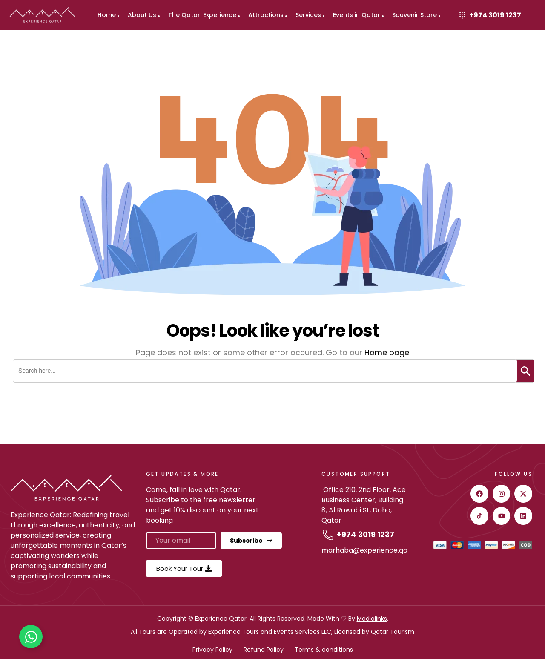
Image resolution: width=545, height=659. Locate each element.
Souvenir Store (414, 15)
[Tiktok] (479, 516)
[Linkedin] (523, 516)
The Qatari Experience (202, 15)
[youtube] (502, 516)
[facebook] (479, 494)
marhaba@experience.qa (364, 550)
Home (107, 15)
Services (308, 15)
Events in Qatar (356, 15)
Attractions (266, 15)
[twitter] (523, 494)
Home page (386, 352)
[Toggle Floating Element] (31, 636)
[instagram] (502, 494)
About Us (142, 15)
